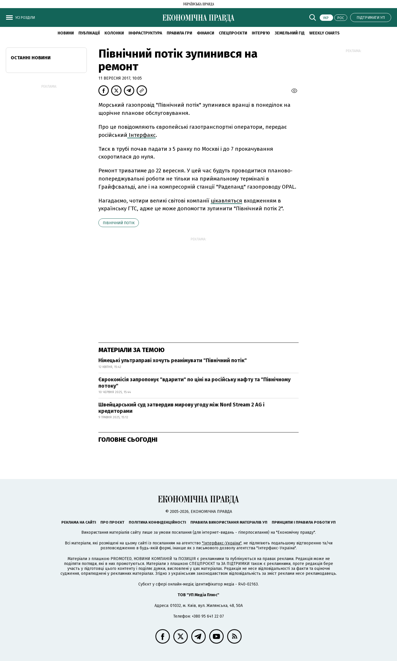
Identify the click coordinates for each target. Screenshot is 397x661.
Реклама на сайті (78, 522)
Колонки (114, 33)
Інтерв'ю (261, 33)
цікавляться (226, 200)
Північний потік (119, 223)
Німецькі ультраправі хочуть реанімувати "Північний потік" (172, 360)
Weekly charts (324, 33)
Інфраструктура (145, 33)
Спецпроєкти (233, 33)
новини (66, 33)
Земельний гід (290, 33)
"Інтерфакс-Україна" (221, 543)
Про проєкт (112, 522)
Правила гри (179, 33)
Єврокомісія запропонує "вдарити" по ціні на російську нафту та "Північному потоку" (194, 382)
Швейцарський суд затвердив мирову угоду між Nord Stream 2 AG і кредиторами (181, 408)
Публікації (89, 33)
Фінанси (205, 33)
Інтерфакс (141, 135)
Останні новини (31, 57)
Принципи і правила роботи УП (304, 522)
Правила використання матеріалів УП (228, 522)
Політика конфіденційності (157, 522)
